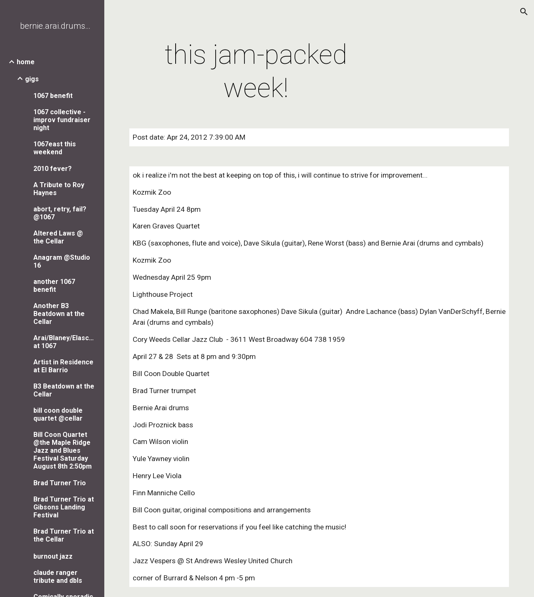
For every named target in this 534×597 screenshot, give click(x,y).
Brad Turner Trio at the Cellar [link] (63, 535)
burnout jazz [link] (53, 556)
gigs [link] (32, 79)
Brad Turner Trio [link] (59, 483)
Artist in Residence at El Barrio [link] (63, 366)
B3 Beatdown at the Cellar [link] (63, 390)
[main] (256, 71)
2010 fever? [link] (52, 169)
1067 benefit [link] (53, 96)
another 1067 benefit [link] (54, 285)
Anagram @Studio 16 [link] (61, 261)
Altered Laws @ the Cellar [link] (58, 237)
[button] (524, 12)
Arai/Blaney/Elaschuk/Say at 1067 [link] (64, 342)
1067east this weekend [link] (54, 148)
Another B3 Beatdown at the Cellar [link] (59, 314)
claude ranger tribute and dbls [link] (57, 576)
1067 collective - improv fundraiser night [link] (62, 120)
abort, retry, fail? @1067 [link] (59, 213)
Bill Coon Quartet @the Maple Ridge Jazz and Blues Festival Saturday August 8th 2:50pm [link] (62, 450)
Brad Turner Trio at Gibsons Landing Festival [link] (63, 507)
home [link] (26, 62)
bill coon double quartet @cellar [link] (58, 414)
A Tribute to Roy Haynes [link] (58, 189)
